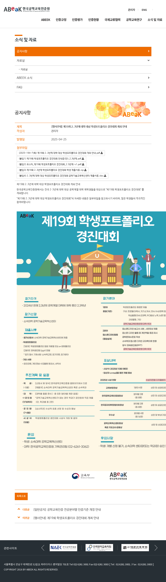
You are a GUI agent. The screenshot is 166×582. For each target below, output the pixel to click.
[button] (156, 548)
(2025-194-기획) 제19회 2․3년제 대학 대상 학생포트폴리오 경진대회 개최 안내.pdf (61, 153)
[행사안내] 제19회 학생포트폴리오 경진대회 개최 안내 (66, 518)
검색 (159, 9)
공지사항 (83, 51)
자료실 (83, 61)
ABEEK (45, 20)
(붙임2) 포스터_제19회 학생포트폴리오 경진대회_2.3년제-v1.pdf (51, 164)
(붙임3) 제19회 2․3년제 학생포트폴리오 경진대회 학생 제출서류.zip (53, 170)
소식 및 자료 (155, 20)
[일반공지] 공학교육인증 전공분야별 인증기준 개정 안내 (67, 510)
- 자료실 (23, 69)
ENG (144, 10)
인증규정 (61, 20)
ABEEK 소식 (83, 78)
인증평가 (77, 20)
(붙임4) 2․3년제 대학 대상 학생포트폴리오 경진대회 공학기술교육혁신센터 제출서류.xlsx (62, 176)
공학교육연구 (134, 20)
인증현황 (93, 20)
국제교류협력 (112, 20)
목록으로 (21, 496)
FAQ (83, 87)
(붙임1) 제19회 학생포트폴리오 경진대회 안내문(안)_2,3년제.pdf (51, 158)
